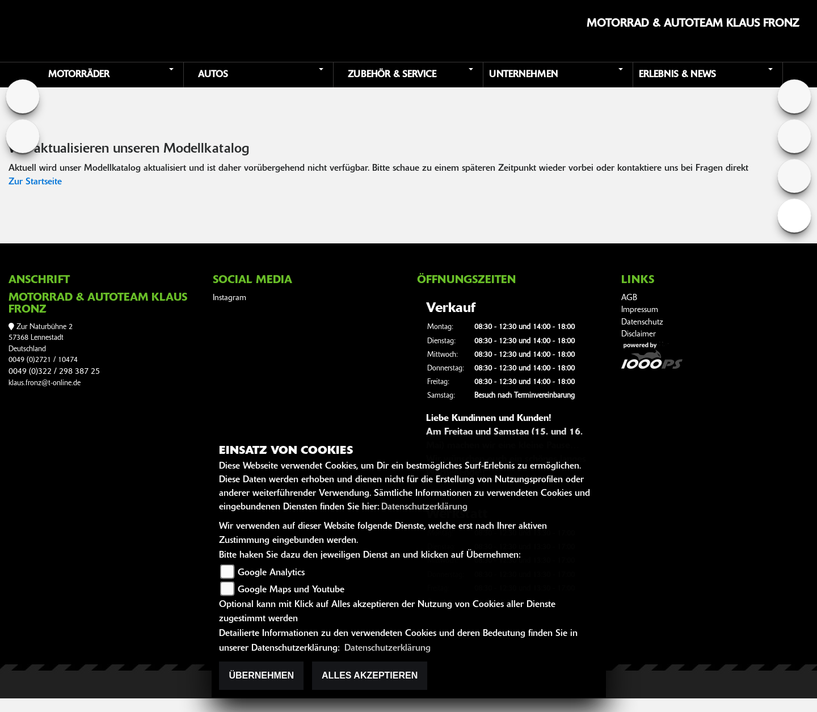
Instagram (229, 298)
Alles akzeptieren (370, 675)
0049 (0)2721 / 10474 (43, 360)
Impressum (639, 310)
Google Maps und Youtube (291, 590)
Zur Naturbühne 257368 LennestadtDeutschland (41, 338)
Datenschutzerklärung (424, 507)
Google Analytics (271, 573)
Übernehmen (261, 675)
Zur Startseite (35, 182)
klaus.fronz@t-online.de (45, 383)
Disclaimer (638, 334)
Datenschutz (642, 322)
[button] (110, 75)
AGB (629, 298)
